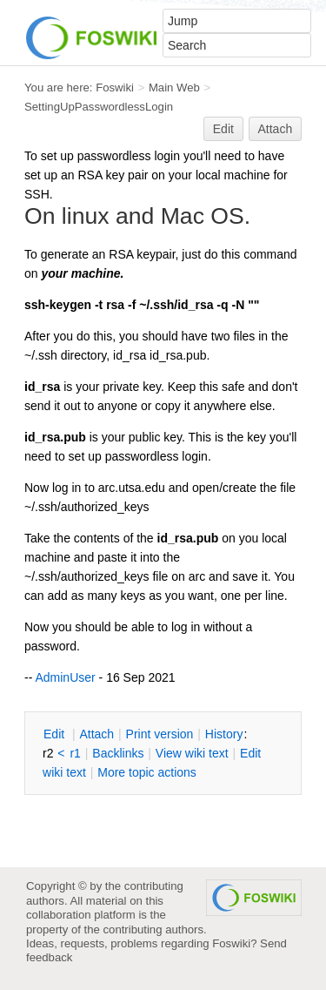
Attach (275, 129)
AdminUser (65, 677)
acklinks (117, 753)
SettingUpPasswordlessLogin (98, 106)
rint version (160, 734)
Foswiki (115, 87)
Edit (223, 129)
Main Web (174, 87)
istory (224, 734)
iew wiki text (192, 753)
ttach (96, 734)
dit (55, 734)
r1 (75, 753)
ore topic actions (146, 772)
